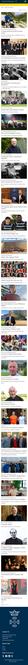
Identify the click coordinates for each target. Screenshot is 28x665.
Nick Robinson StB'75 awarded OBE (12, 574)
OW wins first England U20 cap (10, 133)
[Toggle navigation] (25, 1)
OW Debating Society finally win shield (13, 58)
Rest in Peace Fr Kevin (8, 404)
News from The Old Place (6, 108)
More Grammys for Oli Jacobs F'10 (11, 182)
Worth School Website (6, 1)
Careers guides (4, 81)
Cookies (4, 649)
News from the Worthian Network (8, 29)
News (2, 7)
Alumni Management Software (11, 659)
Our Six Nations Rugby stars (9, 233)
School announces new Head (9, 379)
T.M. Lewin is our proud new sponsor (12, 427)
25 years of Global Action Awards (11, 354)
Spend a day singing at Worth (10, 257)
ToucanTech (13, 662)
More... (10, 36)
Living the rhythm (6, 524)
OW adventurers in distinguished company (14, 451)
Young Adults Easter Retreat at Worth (12, 110)
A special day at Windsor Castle (10, 329)
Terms (3, 646)
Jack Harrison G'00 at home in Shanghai (13, 499)
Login (12, 1)
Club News (3, 425)
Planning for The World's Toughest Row (13, 476)
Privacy (4, 648)
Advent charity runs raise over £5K (11, 280)
